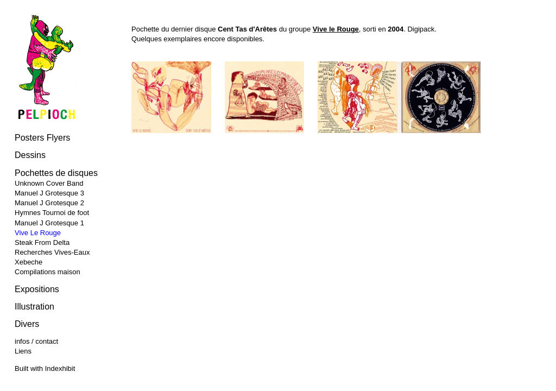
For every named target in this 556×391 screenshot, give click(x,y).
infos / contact (36, 341)
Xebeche (28, 262)
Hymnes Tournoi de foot (52, 213)
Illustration (34, 306)
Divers (27, 324)
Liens (23, 351)
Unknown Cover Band (49, 183)
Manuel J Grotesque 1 (49, 223)
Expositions (37, 289)
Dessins (30, 155)
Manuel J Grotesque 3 (49, 193)
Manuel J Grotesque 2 (49, 203)
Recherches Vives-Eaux (52, 252)
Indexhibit (60, 368)
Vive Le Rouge (38, 233)
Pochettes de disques (56, 173)
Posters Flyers (42, 137)
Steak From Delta (42, 242)
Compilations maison (47, 272)
